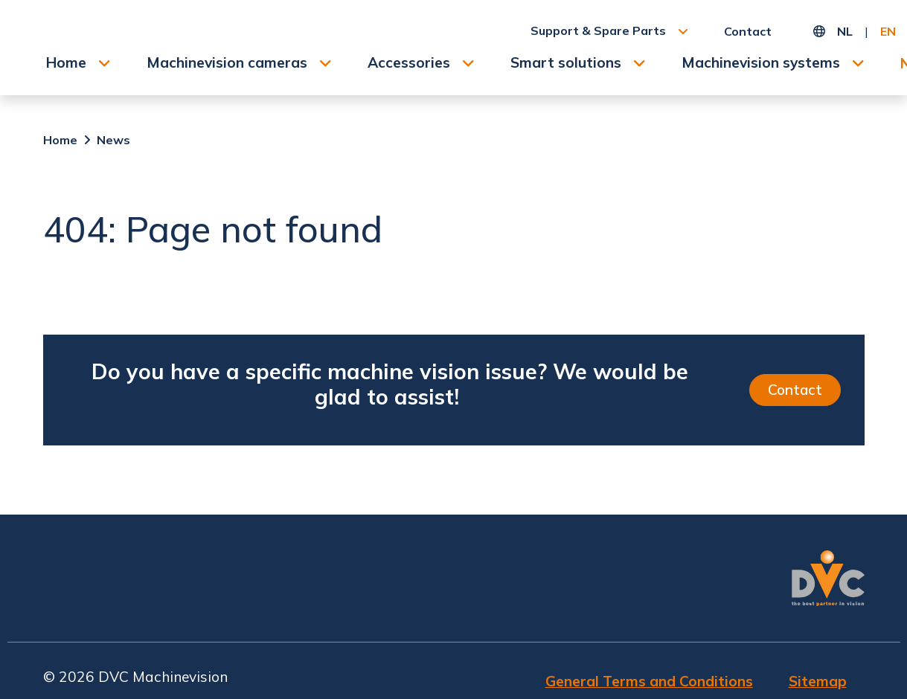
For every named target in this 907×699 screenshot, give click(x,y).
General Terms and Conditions (649, 681)
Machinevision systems (761, 62)
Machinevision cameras (227, 62)
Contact (748, 31)
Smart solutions (565, 62)
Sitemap (818, 681)
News (113, 139)
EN (888, 31)
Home (66, 62)
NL (845, 31)
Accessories (409, 62)
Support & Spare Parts (598, 30)
